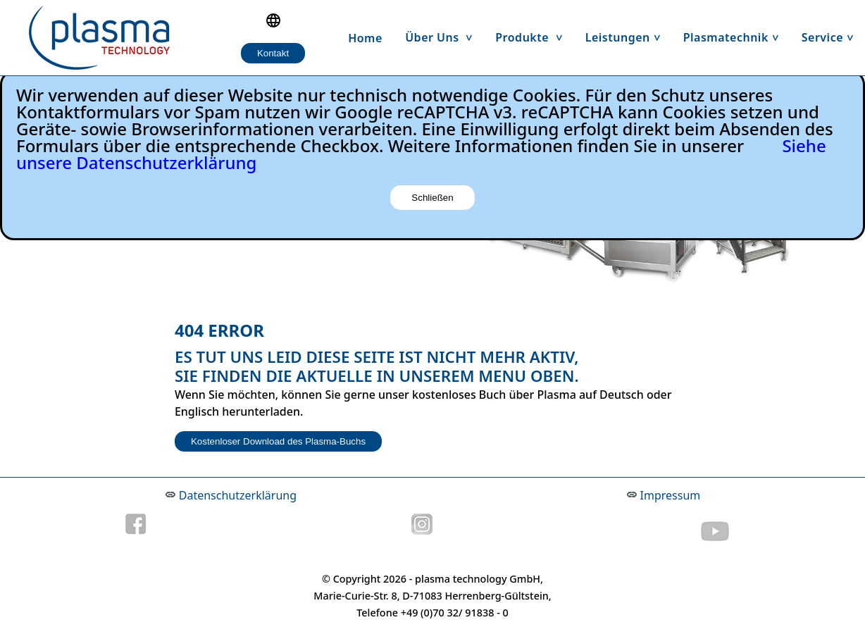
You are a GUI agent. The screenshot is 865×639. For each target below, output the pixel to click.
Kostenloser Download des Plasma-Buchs (278, 441)
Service (833, 37)
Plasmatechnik (736, 37)
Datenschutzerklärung (238, 495)
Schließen (432, 197)
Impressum (670, 495)
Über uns (444, 37)
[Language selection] (273, 20)
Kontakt (273, 53)
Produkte (534, 37)
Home (365, 38)
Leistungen (628, 37)
